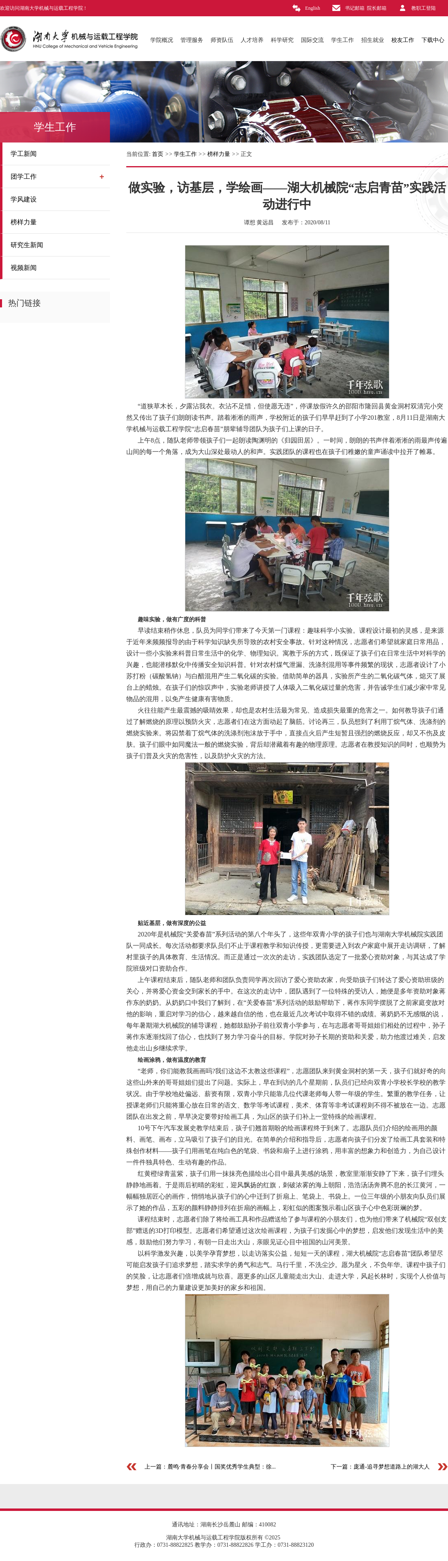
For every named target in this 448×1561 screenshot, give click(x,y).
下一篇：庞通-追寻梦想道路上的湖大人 (380, 1467)
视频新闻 (24, 267)
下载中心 (433, 40)
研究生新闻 (27, 244)
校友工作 (402, 40)
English (312, 8)
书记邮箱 (355, 8)
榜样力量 (24, 222)
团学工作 (24, 176)
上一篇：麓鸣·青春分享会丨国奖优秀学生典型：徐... (210, 1467)
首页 (157, 154)
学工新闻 (24, 153)
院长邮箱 (377, 8)
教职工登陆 (423, 8)
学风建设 (24, 199)
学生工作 (185, 154)
